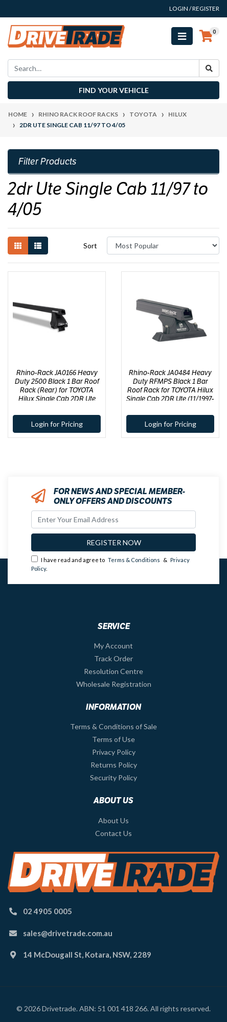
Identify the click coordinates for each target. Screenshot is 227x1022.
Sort (90, 245)
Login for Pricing (57, 424)
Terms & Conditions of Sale (113, 726)
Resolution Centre (113, 671)
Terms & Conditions (134, 559)
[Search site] (209, 68)
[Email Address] (113, 519)
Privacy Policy (113, 752)
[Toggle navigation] (182, 36)
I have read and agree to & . (110, 563)
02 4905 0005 (47, 911)
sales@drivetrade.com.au (67, 933)
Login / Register (194, 8)
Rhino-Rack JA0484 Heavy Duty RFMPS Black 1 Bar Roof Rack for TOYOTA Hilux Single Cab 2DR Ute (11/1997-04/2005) (170, 389)
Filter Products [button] (47, 161)
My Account (113, 645)
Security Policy (113, 777)
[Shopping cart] (206, 36)
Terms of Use (113, 739)
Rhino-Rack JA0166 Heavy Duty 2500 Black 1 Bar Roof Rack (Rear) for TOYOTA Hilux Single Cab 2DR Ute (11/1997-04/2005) (57, 389)
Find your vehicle (114, 90)
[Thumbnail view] (18, 245)
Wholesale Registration (113, 684)
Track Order (113, 658)
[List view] (38, 245)
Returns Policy (113, 764)
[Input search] (103, 68)
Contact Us (113, 833)
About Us (113, 820)
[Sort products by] (163, 245)
